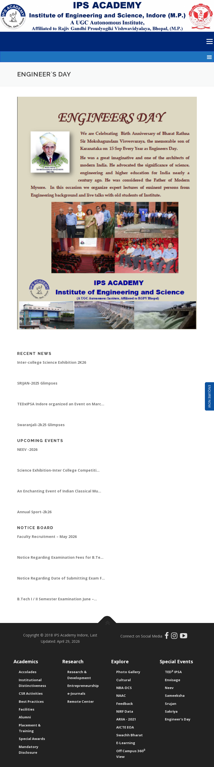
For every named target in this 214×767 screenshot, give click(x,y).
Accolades (27, 672)
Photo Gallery (128, 672)
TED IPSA (173, 672)
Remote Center (80, 701)
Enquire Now (209, 396)
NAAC (121, 695)
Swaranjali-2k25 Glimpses (41, 424)
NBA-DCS (124, 687)
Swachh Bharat (129, 735)
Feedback (124, 703)
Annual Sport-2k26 (34, 511)
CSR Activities (31, 693)
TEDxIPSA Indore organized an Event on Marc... (60, 403)
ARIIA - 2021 (126, 719)
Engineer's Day (177, 719)
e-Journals (76, 693)
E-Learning (125, 742)
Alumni (25, 717)
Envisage (172, 680)
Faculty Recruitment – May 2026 (47, 536)
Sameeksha (175, 695)
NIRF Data (124, 711)
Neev (169, 687)
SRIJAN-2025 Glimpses (37, 383)
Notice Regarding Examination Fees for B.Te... (60, 557)
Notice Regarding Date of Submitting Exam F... (61, 578)
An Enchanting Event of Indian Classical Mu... (59, 491)
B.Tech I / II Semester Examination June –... (57, 598)
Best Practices (31, 701)
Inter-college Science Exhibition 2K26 (51, 362)
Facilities (26, 709)
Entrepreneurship (83, 685)
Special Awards (32, 738)
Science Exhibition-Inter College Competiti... (58, 470)
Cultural (123, 680)
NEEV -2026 (27, 449)
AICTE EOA (125, 727)
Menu (209, 41)
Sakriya (171, 711)
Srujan (170, 703)
